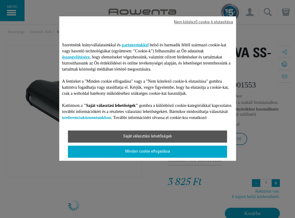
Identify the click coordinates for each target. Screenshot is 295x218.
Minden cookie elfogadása (147, 152)
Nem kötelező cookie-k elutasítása (203, 22)
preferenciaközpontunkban (86, 117)
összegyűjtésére (76, 57)
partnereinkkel (135, 45)
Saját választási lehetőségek (147, 136)
